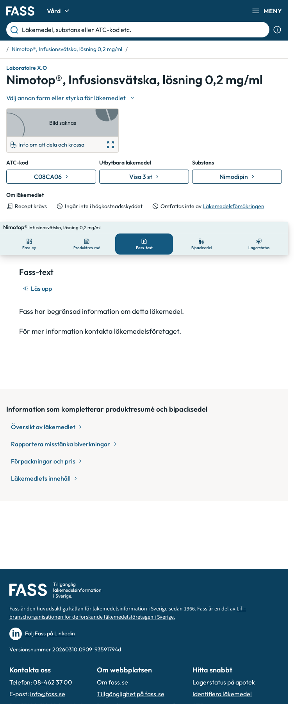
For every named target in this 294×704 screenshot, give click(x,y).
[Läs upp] (38, 277)
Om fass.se (112, 682)
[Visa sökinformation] (277, 29)
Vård (59, 11)
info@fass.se (47, 694)
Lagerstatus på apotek (223, 682)
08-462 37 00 (52, 682)
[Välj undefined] (71, 98)
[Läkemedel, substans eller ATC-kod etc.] (144, 29)
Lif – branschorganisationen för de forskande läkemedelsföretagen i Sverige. (127, 613)
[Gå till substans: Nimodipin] (237, 176)
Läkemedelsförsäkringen (233, 206)
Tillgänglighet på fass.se (130, 694)
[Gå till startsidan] (20, 11)
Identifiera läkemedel (222, 694)
